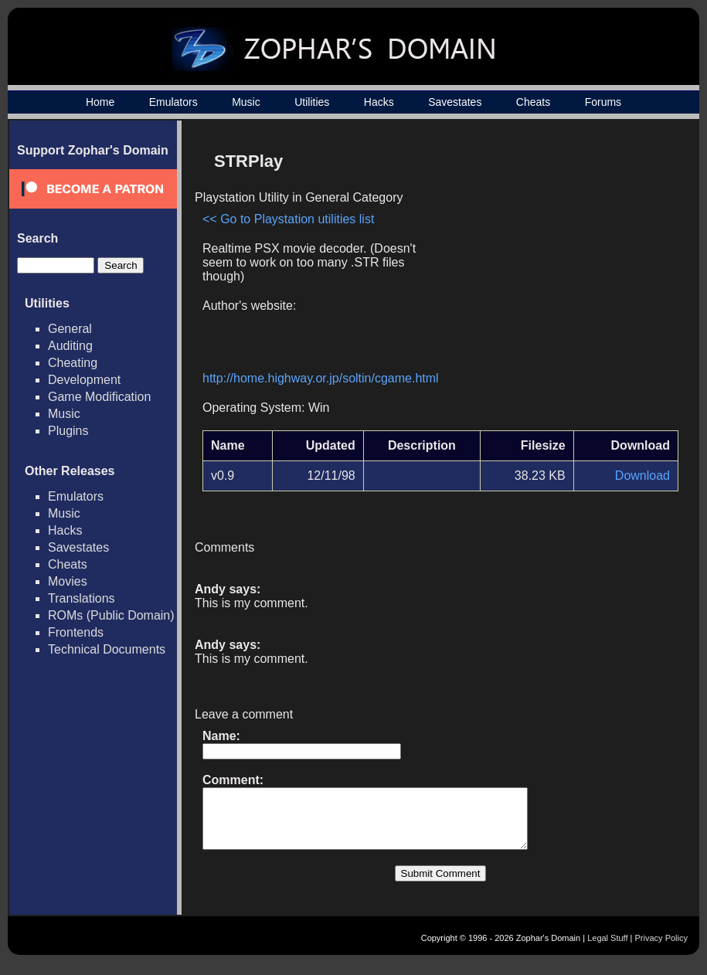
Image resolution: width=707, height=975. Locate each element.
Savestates (454, 102)
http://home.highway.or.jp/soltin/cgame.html (320, 378)
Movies (67, 581)
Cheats (533, 102)
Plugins (68, 430)
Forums (603, 102)
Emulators (173, 102)
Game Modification (99, 396)
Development (84, 379)
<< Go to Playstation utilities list (288, 219)
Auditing (70, 345)
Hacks (379, 102)
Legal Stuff (607, 949)
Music (246, 102)
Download (642, 475)
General (70, 328)
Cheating (72, 362)
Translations (81, 598)
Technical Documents (106, 649)
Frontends (76, 632)
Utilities (311, 102)
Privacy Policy (661, 949)
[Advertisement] (547, 251)
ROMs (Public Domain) (111, 615)
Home (100, 102)
